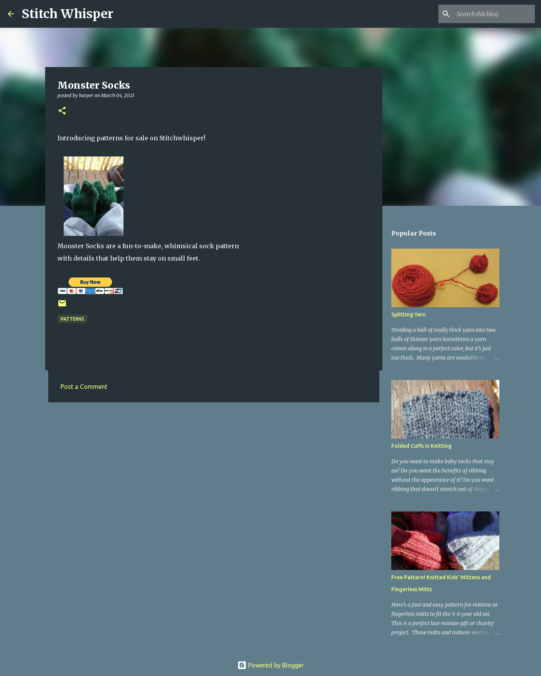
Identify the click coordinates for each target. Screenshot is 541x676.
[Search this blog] (494, 14)
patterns (72, 318)
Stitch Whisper (67, 14)
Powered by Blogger (270, 665)
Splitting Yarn (408, 314)
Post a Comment (84, 386)
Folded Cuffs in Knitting (421, 446)
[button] (62, 111)
